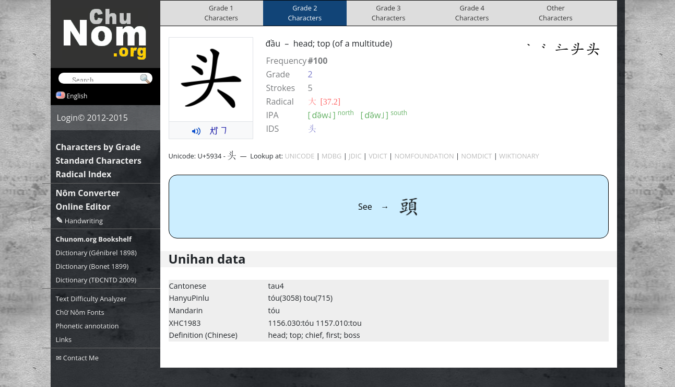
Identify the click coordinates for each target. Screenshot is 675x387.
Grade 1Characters (221, 12)
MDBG (331, 156)
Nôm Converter (88, 193)
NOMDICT (476, 156)
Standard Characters (98, 160)
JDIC (355, 156)
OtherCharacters (556, 12)
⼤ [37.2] (324, 101)
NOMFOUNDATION (424, 156)
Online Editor (83, 206)
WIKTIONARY (519, 156)
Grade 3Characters (389, 12)
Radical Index (84, 174)
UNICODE (299, 156)
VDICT (378, 156)
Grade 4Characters (472, 12)
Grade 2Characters (305, 12)
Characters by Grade (98, 147)
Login (67, 117)
